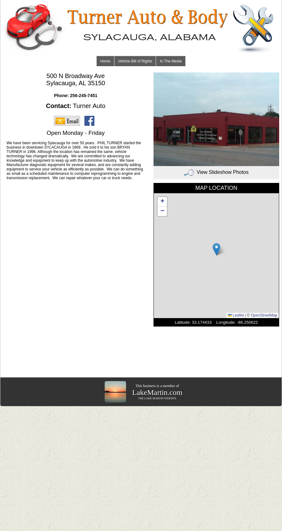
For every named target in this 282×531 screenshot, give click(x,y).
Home (105, 61)
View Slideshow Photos (216, 172)
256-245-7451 (83, 95)
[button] (216, 249)
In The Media (171, 61)
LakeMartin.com (157, 392)
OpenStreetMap (264, 315)
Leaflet (236, 315)
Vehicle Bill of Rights (135, 61)
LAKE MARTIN (154, 398)
